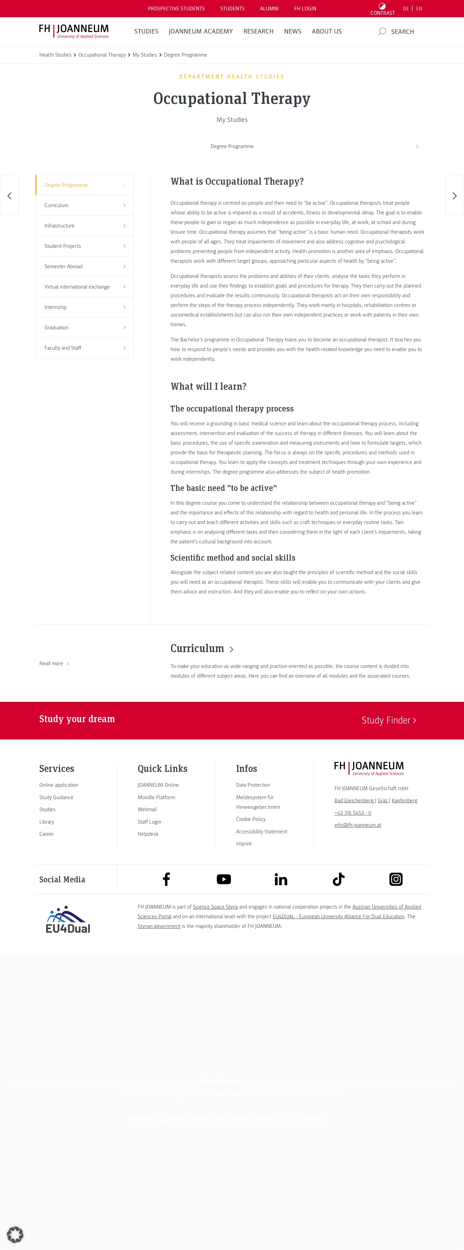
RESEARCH (258, 31)
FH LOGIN (305, 8)
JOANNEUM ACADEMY (201, 31)
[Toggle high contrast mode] (383, 8)
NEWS (292, 31)
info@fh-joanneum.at (358, 825)
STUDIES (146, 31)
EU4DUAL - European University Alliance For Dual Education (338, 916)
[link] (68, 785)
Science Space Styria (215, 906)
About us (327, 31)
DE (406, 8)
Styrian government (159, 926)
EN (419, 8)
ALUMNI (269, 8)
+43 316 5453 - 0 (353, 813)
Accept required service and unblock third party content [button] (225, 1119)
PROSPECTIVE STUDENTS (176, 8)
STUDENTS (232, 8)
